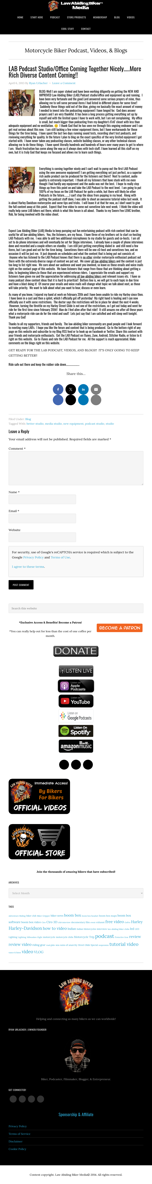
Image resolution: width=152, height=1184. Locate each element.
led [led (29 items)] (132, 929)
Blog (28, 419)
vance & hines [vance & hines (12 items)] (15, 952)
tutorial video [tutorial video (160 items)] (124, 944)
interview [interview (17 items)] (102, 929)
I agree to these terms (28, 567)
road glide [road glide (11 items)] (50, 945)
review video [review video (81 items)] (20, 944)
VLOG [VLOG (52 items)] (38, 952)
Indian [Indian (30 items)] (72, 929)
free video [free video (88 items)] (114, 921)
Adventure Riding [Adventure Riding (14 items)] (17, 915)
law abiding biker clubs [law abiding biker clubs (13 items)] (118, 929)
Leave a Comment (63, 83)
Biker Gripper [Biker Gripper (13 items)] (43, 915)
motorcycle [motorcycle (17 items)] (49, 937)
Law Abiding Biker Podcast (76, 5)
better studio (35, 423)
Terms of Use (60, 557)
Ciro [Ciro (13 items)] (44, 922)
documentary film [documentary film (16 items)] (80, 922)
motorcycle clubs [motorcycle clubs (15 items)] (64, 937)
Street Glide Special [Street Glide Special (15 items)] (88, 945)
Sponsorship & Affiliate (76, 1114)
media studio (53, 423)
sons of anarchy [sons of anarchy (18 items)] (68, 945)
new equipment (73, 423)
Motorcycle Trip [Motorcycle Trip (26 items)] (84, 937)
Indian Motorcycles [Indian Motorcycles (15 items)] (86, 929)
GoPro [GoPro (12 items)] (127, 922)
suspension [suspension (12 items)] (104, 945)
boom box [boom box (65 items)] (72, 915)
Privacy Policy (33, 557)
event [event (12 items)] (93, 922)
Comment (17, 448)
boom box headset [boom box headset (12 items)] (90, 916)
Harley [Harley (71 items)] (137, 921)
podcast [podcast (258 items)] (104, 936)
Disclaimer (15, 1141)
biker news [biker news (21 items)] (57, 915)
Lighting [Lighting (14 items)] (22, 937)
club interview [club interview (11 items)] (64, 922)
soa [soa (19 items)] (58, 945)
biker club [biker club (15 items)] (31, 915)
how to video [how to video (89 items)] (55, 928)
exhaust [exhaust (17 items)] (100, 922)
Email (14, 511)
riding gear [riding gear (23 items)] (38, 945)
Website (15, 530)
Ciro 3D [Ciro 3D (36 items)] (51, 922)
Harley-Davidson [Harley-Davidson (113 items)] (25, 928)
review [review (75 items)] (135, 936)
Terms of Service (19, 1134)
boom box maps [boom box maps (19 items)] (108, 915)
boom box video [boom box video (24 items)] (31, 922)
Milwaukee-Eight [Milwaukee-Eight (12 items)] (34, 937)
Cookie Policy (17, 1149)
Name (14, 492)
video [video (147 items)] (27, 951)
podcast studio (94, 423)
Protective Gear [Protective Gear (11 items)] (121, 937)
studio (110, 423)
